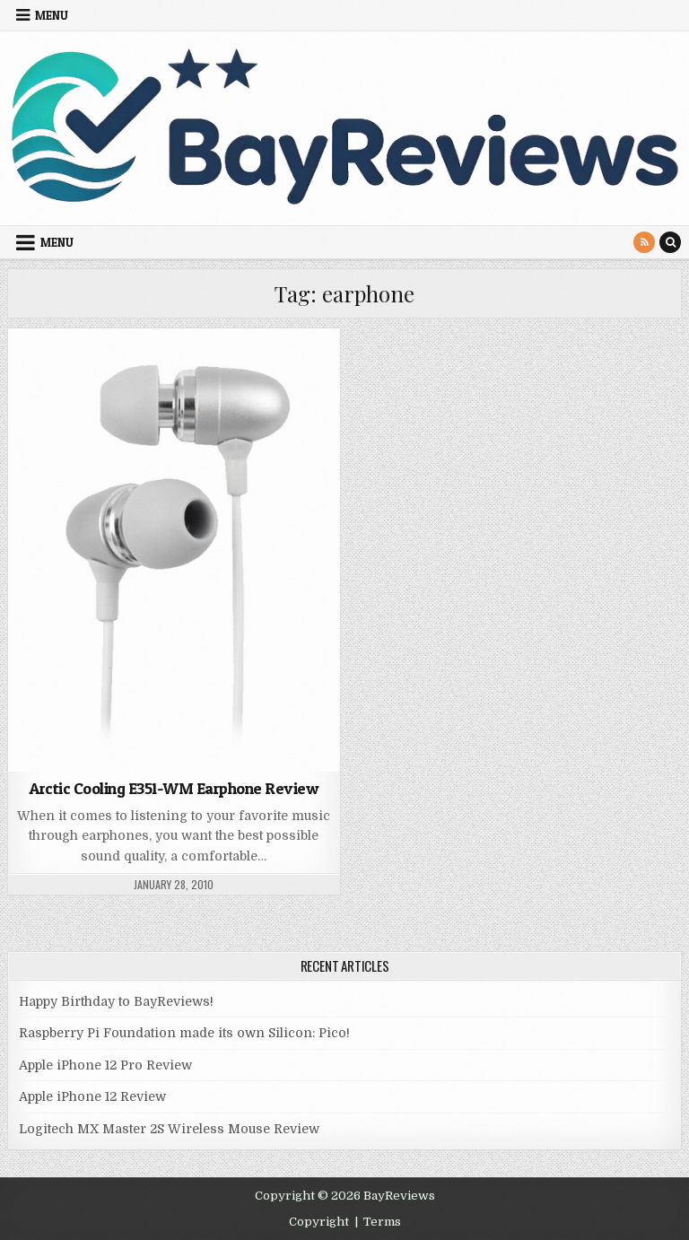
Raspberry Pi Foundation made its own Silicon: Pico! (184, 1033)
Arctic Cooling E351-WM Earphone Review (173, 788)
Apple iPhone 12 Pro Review (105, 1065)
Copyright (319, 1221)
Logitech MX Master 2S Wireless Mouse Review (169, 1129)
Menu (51, 15)
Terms (382, 1221)
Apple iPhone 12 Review (92, 1096)
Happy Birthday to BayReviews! (116, 1001)
